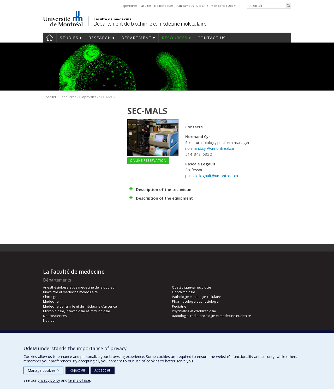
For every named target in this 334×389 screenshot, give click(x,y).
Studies (69, 37)
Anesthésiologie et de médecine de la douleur (79, 287)
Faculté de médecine (113, 19)
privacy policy (49, 380)
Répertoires (129, 6)
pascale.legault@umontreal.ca (211, 175)
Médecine (51, 301)
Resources (174, 37)
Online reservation (148, 160)
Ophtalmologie (183, 292)
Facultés (145, 6)
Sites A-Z (202, 6)
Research (99, 37)
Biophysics (87, 96)
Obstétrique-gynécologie (191, 287)
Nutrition (50, 320)
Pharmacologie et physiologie (195, 301)
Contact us (212, 37)
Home (49, 38)
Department (136, 37)
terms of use (79, 380)
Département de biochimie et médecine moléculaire (149, 23)
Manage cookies (43, 370)
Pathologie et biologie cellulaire (196, 296)
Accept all (102, 370)
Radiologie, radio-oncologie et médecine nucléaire (211, 315)
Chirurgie (50, 296)
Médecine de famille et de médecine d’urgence (80, 306)
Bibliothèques (163, 6)
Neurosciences (55, 315)
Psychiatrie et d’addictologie (194, 311)
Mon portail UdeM (223, 6)
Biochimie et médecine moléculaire (70, 292)
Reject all (77, 370)
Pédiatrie (179, 306)
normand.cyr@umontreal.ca (209, 148)
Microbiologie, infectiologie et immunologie (76, 311)
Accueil (51, 96)
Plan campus (185, 6)
